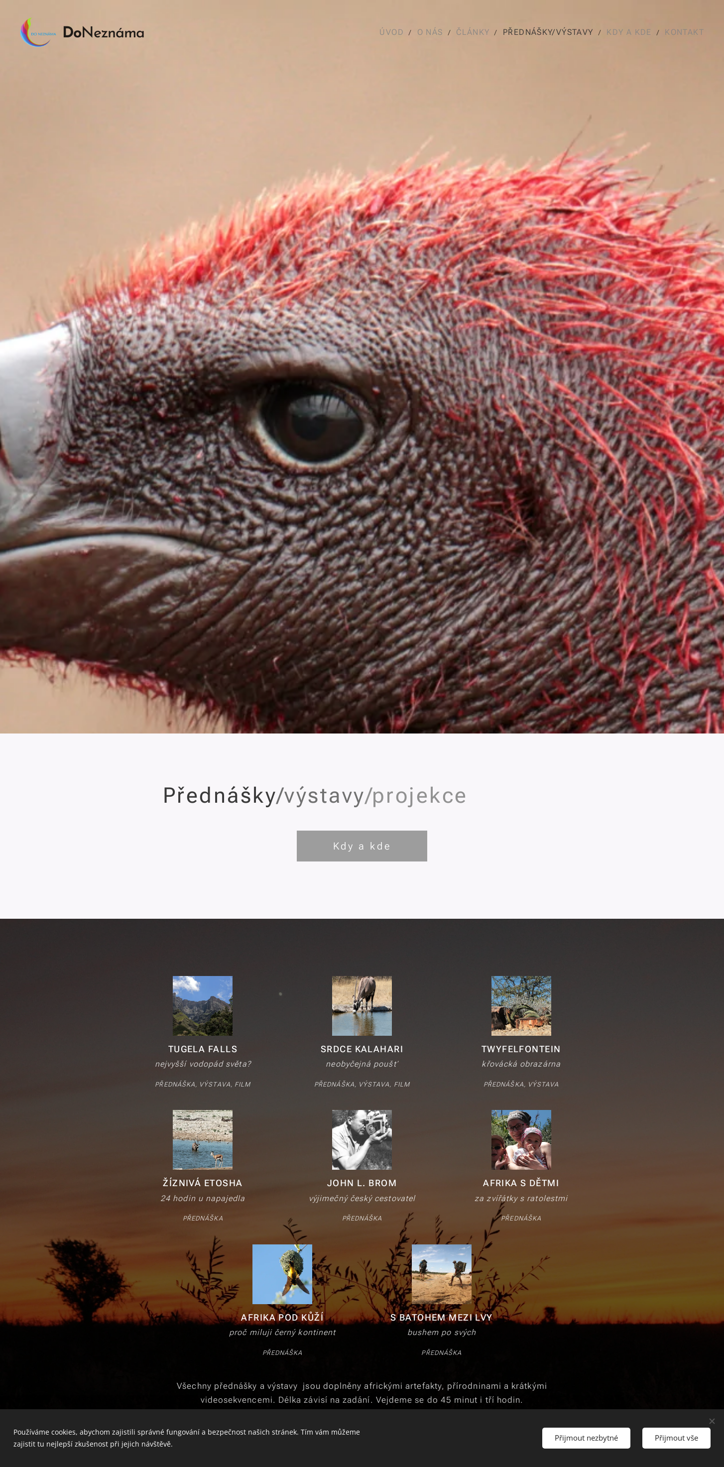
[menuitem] (395, 32)
